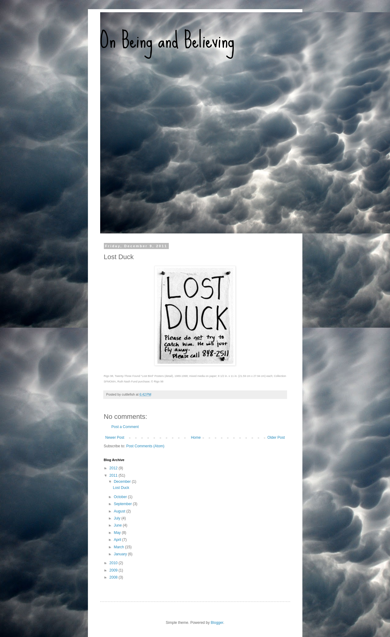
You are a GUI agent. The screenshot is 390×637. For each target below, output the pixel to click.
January (121, 554)
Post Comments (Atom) (145, 446)
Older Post (276, 437)
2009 (114, 570)
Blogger (217, 622)
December (123, 481)
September (123, 504)
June (118, 525)
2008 (114, 577)
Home (196, 437)
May (118, 533)
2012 (114, 468)
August (120, 511)
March (119, 547)
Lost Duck (121, 488)
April (118, 540)
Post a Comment (125, 427)
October (121, 497)
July (117, 518)
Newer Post (114, 437)
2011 (114, 475)
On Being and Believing (167, 40)
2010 (114, 563)
